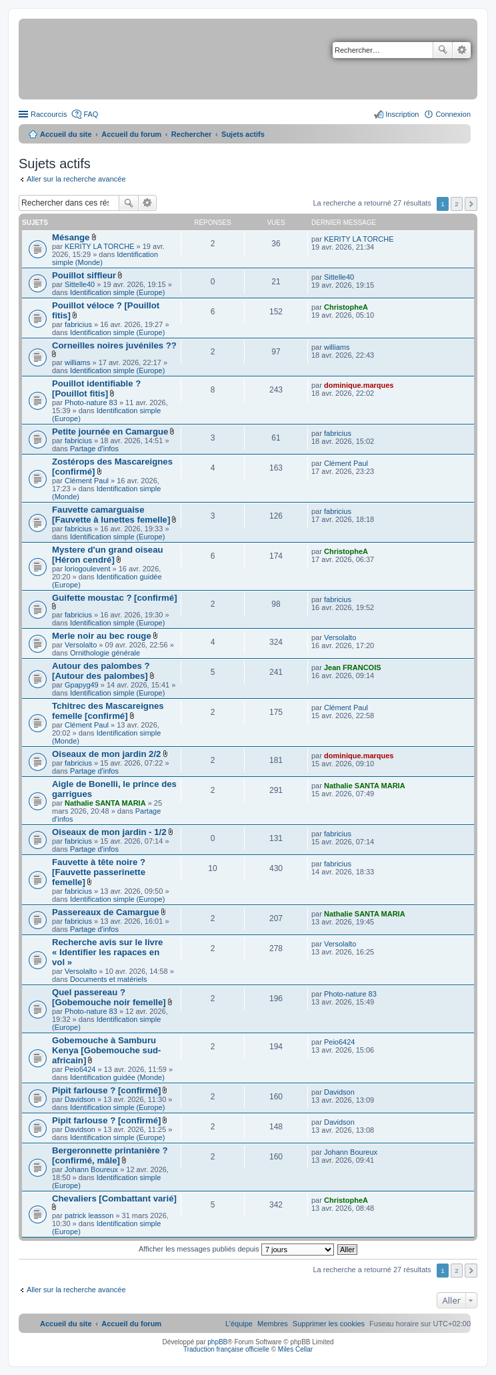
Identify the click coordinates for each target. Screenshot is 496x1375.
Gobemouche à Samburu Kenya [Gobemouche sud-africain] (106, 1050)
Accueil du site (66, 134)
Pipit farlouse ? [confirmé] (106, 1090)
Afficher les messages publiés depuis (236, 1249)
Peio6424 (80, 1069)
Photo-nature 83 (91, 402)
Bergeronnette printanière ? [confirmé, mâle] (110, 1155)
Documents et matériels (108, 979)
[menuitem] (329, 1324)
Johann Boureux (91, 1169)
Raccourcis (49, 114)
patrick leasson (89, 1215)
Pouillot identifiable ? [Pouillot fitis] (96, 388)
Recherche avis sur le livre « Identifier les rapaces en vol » (107, 952)
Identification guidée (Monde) (117, 1077)
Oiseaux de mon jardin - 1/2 (109, 832)
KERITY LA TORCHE (100, 246)
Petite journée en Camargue (110, 432)
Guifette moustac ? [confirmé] (114, 598)
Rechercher (443, 50)
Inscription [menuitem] (402, 114)
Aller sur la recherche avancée (76, 179)
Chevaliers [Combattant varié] (114, 1198)
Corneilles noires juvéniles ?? (114, 345)
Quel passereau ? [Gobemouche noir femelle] (109, 997)
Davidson (80, 1099)
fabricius (78, 324)
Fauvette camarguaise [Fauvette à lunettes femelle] (111, 515)
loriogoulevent (88, 569)
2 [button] (457, 204)
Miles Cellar (295, 1349)
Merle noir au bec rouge (101, 636)
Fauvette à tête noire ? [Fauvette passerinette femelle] (98, 872)
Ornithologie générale (105, 653)
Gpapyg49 (82, 685)
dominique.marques (359, 385)
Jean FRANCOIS (352, 667)
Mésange (70, 237)
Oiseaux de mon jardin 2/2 (106, 754)
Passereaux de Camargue (105, 912)
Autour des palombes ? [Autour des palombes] (101, 671)
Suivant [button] (471, 204)
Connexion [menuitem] (453, 114)
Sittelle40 (80, 284)
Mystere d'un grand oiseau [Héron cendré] (107, 555)
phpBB (217, 1342)
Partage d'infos (94, 449)
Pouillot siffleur (84, 275)
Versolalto (81, 645)
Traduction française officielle (226, 1349)
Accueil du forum (131, 134)
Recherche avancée (462, 50)
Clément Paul (87, 481)
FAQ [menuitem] (90, 114)
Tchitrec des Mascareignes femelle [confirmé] (108, 711)
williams (78, 362)
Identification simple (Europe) (117, 292)
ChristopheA (346, 307)
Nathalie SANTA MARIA (105, 803)
